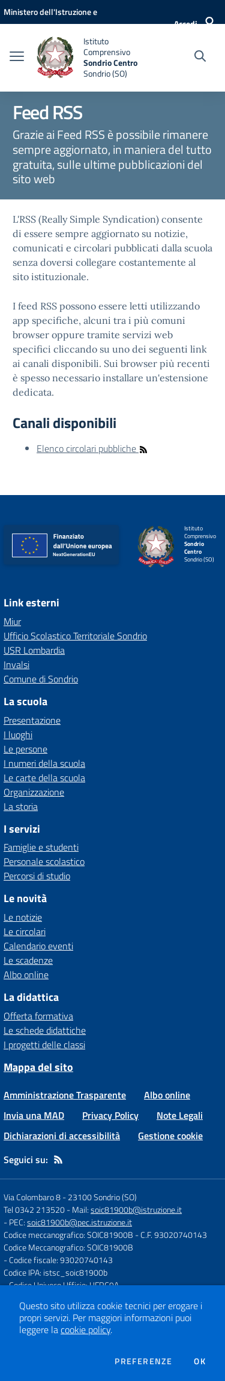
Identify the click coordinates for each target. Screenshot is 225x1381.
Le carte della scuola (44, 777)
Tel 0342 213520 (34, 1209)
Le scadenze (28, 960)
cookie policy (85, 1329)
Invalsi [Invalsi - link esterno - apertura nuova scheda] (16, 664)
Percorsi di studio (37, 876)
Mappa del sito (38, 1067)
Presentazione (32, 720)
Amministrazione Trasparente (65, 1095)
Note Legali (180, 1115)
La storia (21, 806)
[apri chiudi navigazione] (17, 57)
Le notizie (23, 917)
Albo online (26, 974)
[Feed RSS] (58, 1159)
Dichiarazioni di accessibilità (62, 1135)
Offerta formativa (38, 1016)
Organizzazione (34, 792)
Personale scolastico (44, 861)
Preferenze (143, 1361)
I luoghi (18, 734)
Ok (200, 1361)
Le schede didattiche (45, 1030)
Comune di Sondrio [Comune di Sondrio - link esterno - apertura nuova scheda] (41, 679)
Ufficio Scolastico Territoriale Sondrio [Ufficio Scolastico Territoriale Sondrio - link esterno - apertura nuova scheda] (75, 636)
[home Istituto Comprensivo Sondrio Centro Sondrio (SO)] (91, 58)
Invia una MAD (34, 1115)
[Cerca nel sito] (200, 57)
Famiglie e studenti (41, 847)
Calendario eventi (38, 946)
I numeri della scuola (44, 763)
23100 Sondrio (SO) (102, 1197)
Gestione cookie (170, 1135)
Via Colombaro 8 (32, 1197)
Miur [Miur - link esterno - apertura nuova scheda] (12, 621)
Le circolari (25, 931)
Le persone (25, 749)
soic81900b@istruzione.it (136, 1209)
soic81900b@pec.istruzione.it (79, 1222)
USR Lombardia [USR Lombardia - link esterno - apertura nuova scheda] (34, 650)
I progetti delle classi (44, 1044)
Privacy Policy (110, 1115)
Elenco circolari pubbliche (92, 448)
